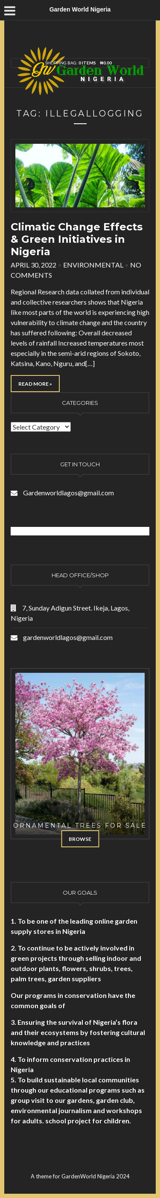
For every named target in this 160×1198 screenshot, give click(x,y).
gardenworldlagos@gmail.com (68, 637)
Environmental (93, 265)
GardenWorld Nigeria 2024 (95, 1176)
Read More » (35, 384)
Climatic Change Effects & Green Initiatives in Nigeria (77, 239)
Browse (80, 839)
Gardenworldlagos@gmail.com (68, 493)
